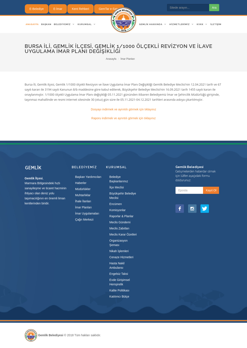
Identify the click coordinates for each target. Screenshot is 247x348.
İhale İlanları (83, 201)
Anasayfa (111, 58)
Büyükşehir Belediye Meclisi (122, 196)
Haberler (80, 183)
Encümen (115, 204)
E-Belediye (36, 9)
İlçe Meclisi (116, 187)
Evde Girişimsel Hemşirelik (119, 282)
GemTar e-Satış (109, 9)
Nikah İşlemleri (119, 251)
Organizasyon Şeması (118, 243)
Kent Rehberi (80, 9)
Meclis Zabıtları (119, 228)
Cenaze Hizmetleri (121, 257)
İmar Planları (128, 58)
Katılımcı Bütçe (119, 296)
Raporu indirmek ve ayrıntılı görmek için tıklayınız (123, 118)
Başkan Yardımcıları (88, 177)
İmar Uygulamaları (87, 213)
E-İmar (57, 9)
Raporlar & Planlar (121, 216)
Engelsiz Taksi (118, 273)
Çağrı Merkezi (84, 219)
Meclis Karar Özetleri (123, 234)
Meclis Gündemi (119, 222)
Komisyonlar (117, 210)
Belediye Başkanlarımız (118, 179)
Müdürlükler (82, 189)
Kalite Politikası (119, 290)
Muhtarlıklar (82, 195)
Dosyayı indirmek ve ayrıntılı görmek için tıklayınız (123, 109)
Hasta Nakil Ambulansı (117, 265)
